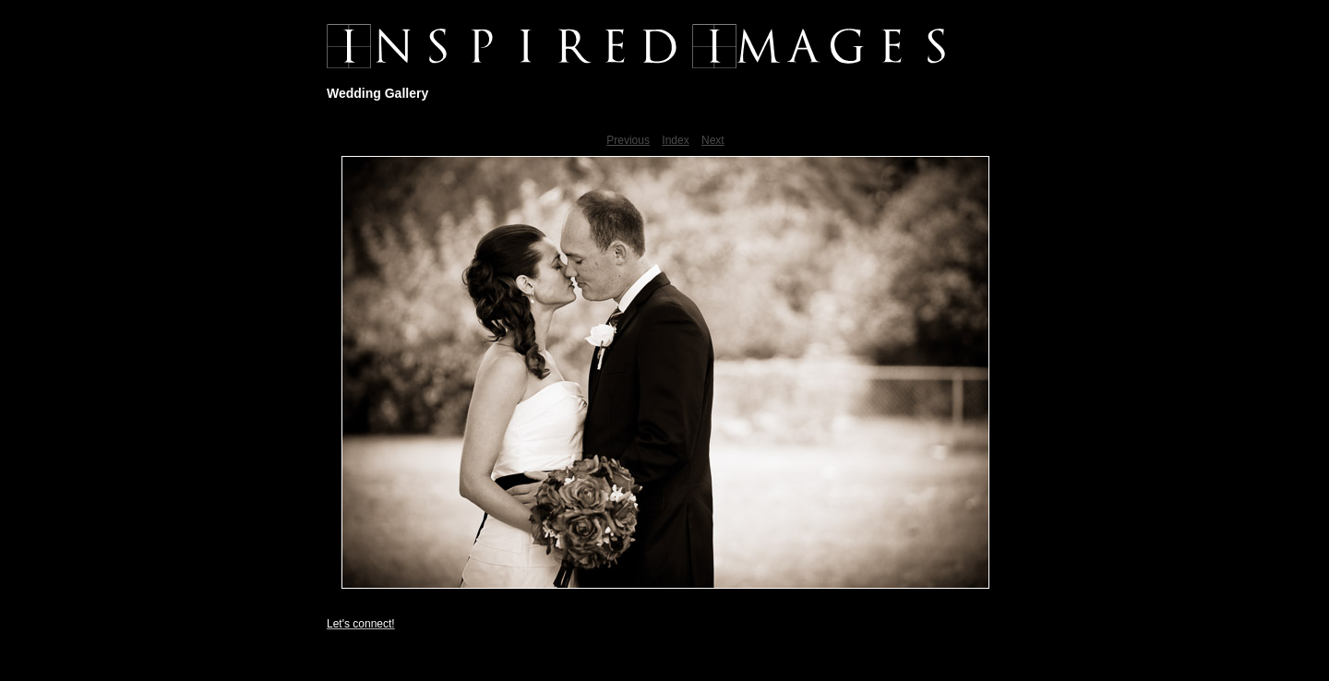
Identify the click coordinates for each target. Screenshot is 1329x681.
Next (712, 140)
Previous (628, 140)
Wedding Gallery (377, 93)
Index (675, 140)
